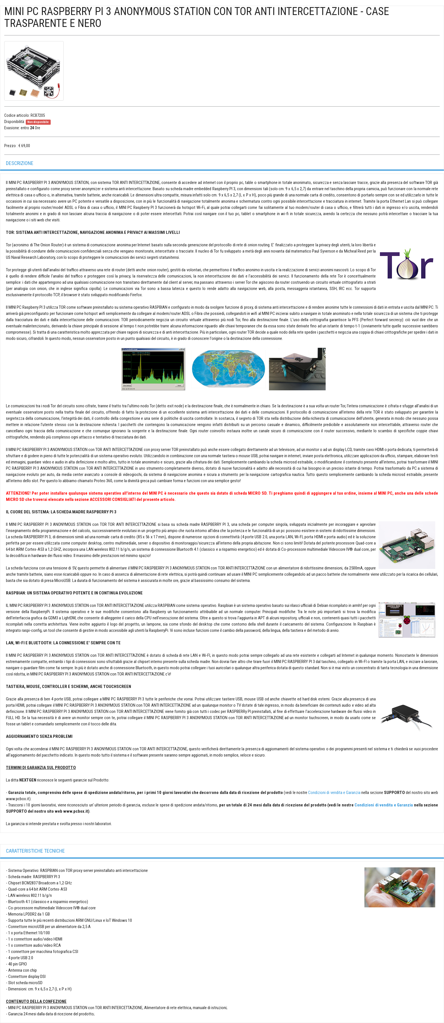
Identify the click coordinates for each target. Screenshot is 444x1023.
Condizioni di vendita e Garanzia (334, 792)
